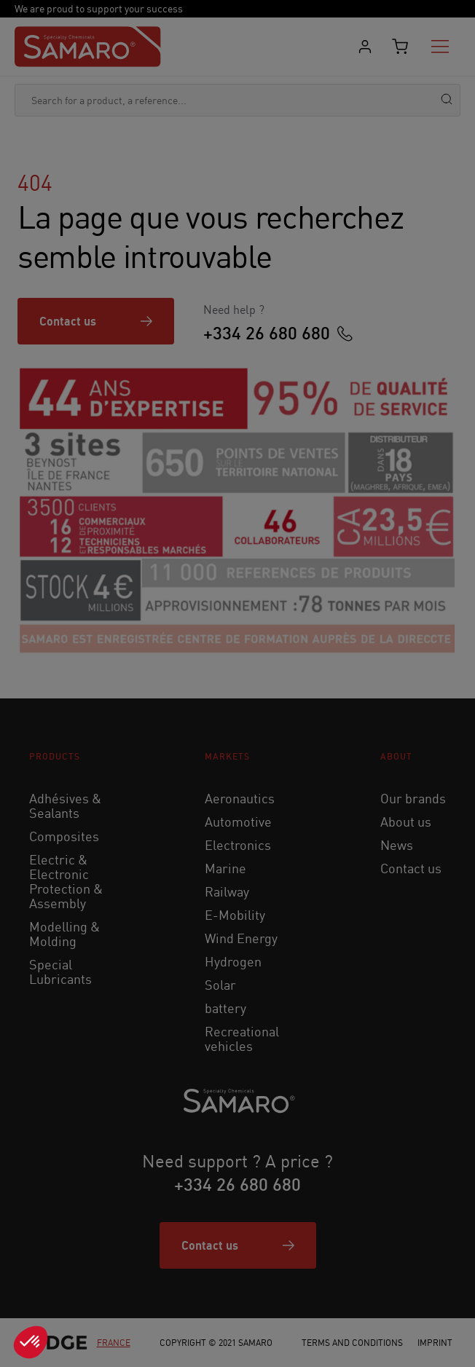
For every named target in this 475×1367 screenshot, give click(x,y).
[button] (30, 1342)
